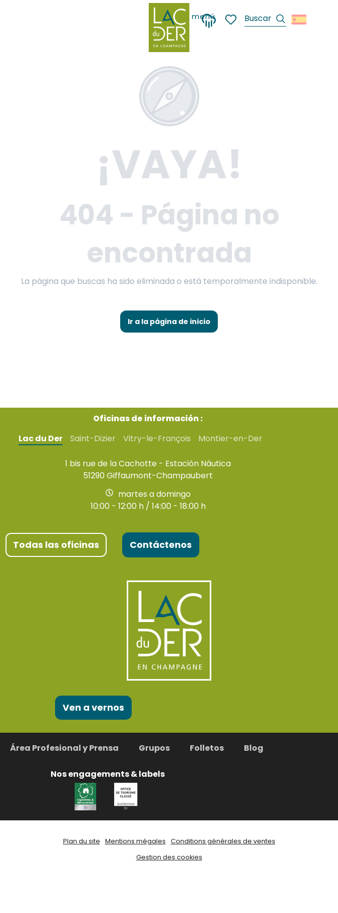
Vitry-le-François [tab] (157, 439)
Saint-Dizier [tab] (93, 439)
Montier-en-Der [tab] (230, 439)
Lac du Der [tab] (41, 439)
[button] (265, 20)
